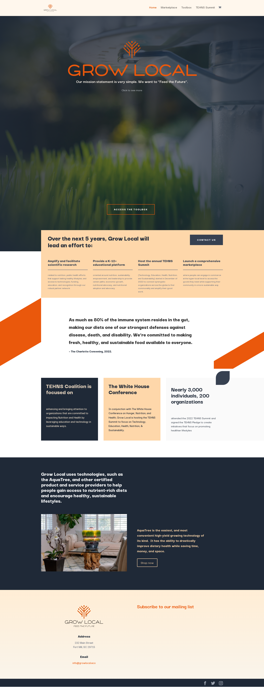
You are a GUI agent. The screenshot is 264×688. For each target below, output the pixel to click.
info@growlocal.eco (84, 664)
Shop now (147, 563)
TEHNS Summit (205, 9)
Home (153, 9)
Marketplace (169, 9)
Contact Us (205, 241)
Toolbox (186, 9)
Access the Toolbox (130, 210)
